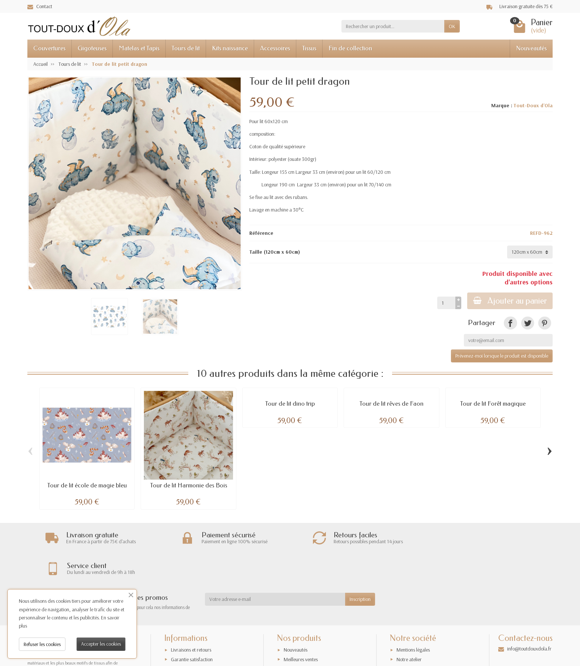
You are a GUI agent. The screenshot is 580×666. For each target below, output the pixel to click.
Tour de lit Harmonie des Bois (188, 485)
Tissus (309, 48)
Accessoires (275, 48)
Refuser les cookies (42, 644)
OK (452, 26)
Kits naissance (230, 48)
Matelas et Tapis (139, 48)
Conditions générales (192, 651)
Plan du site (408, 642)
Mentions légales (413, 623)
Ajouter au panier (510, 301)
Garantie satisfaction (192, 632)
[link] (510, 323)
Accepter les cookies (101, 643)
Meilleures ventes (301, 632)
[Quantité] (446, 303)
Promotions (295, 642)
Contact (39, 6)
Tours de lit (186, 48)
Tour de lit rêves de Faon (392, 403)
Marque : (501, 105)
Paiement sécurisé (188, 642)
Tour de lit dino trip (290, 403)
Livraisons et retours (191, 623)
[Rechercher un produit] (392, 26)
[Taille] (530, 252)
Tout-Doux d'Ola (533, 105)
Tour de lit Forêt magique (493, 403)
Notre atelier (409, 632)
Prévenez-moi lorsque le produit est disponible (501, 355)
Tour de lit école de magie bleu (87, 485)
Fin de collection (350, 48)
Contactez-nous (412, 651)
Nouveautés (531, 48)
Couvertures (49, 48)
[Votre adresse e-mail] (275, 573)
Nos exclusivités (299, 651)
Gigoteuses (92, 48)
